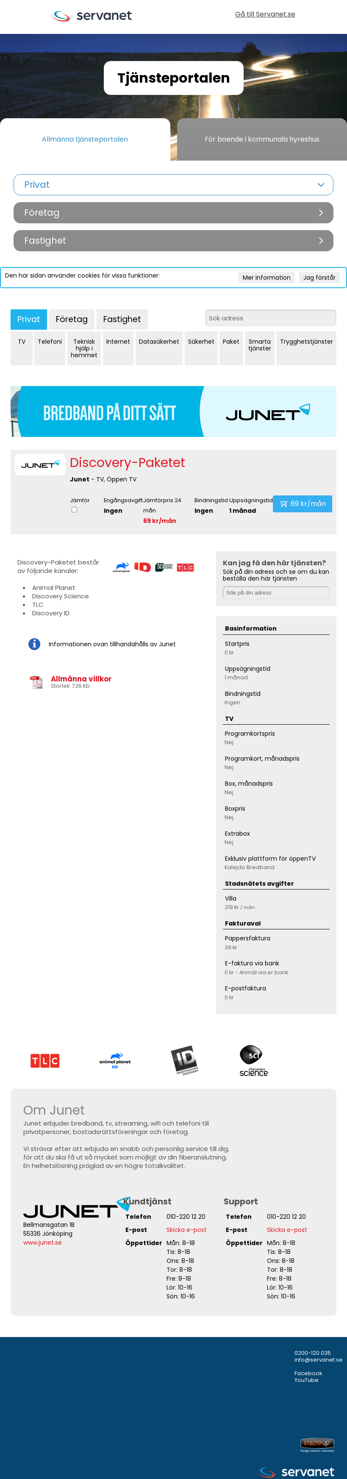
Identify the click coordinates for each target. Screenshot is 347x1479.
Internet (118, 341)
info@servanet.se (318, 1360)
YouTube (306, 1380)
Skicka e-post (187, 1230)
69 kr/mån (159, 521)
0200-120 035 (312, 1353)
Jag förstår (319, 277)
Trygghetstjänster (306, 341)
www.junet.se (42, 1242)
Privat (28, 319)
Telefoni (50, 341)
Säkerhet (201, 341)
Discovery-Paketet (127, 463)
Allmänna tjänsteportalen (85, 139)
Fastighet (122, 319)
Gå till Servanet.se (265, 15)
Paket (231, 341)
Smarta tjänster (259, 345)
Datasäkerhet (159, 341)
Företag (72, 319)
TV (21, 341)
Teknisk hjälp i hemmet (84, 348)
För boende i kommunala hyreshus (262, 139)
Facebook (308, 1373)
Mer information (267, 277)
